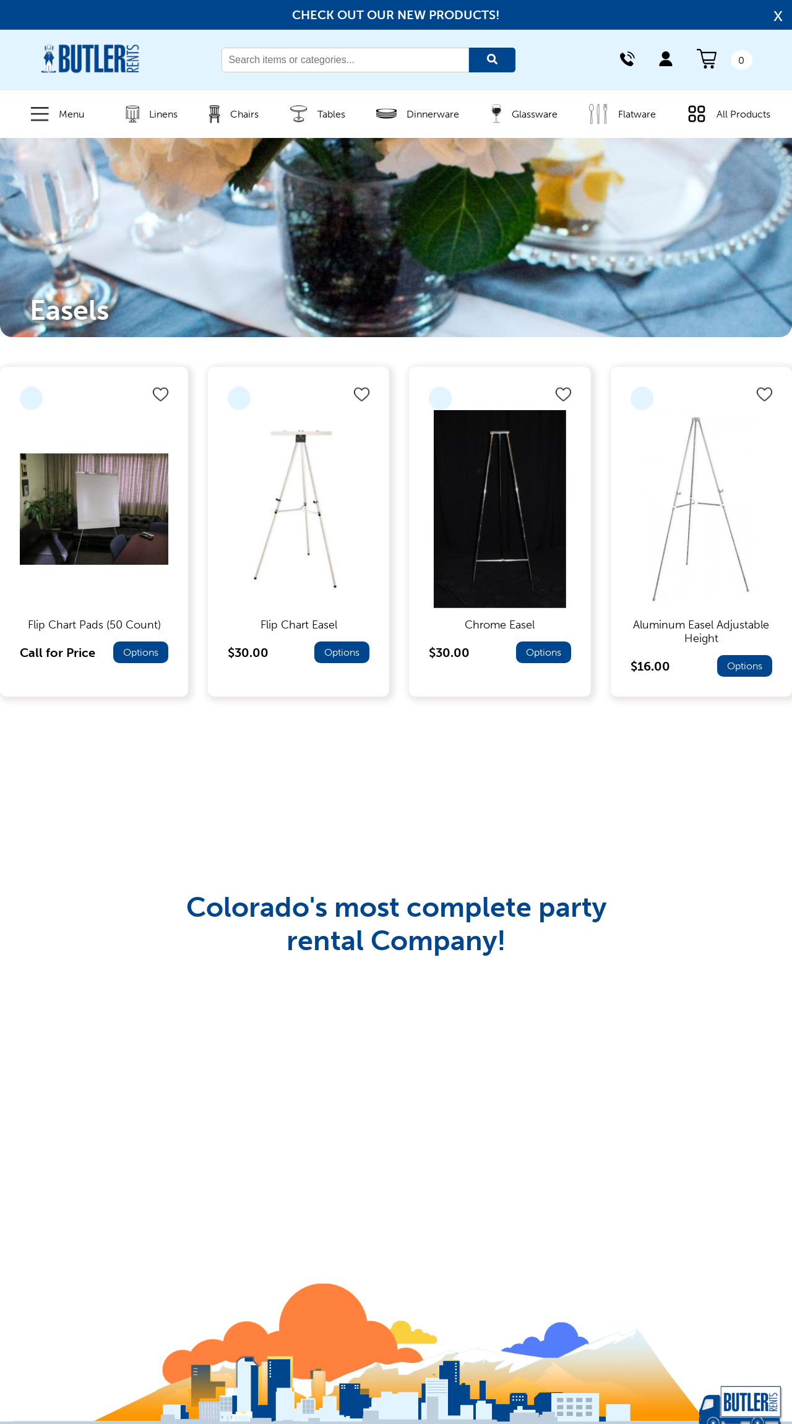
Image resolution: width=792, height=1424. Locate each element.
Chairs (229, 114)
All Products (723, 114)
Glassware (519, 114)
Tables (312, 113)
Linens (147, 113)
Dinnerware (412, 114)
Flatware (617, 114)
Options (140, 652)
